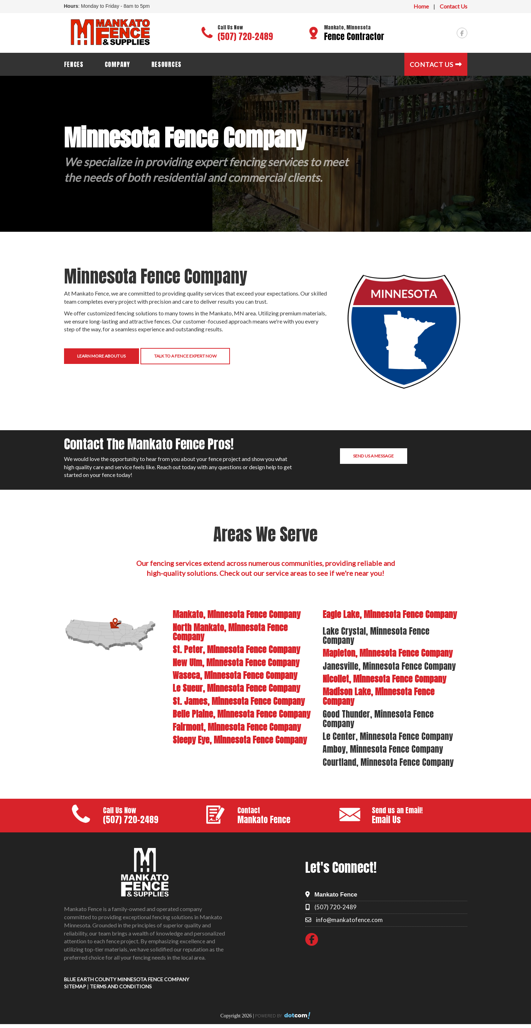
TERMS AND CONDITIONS (121, 986)
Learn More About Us (101, 356)
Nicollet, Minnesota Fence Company (384, 679)
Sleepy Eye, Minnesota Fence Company (240, 740)
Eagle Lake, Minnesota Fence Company (390, 614)
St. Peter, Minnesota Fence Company (236, 649)
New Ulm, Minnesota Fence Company (236, 662)
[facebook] (462, 33)
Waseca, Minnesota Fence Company (235, 675)
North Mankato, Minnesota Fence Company (230, 632)
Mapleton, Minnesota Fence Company (387, 653)
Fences (73, 64)
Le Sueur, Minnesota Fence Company (236, 688)
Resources (166, 64)
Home (421, 6)
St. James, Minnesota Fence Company (239, 701)
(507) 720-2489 (245, 36)
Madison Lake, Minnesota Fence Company (378, 696)
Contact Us (453, 6)
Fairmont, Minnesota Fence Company (237, 727)
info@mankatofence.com (349, 919)
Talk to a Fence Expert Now (185, 356)
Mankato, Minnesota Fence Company (236, 614)
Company (117, 64)
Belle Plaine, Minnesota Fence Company (241, 714)
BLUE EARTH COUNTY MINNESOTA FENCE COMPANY (126, 979)
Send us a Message (373, 456)
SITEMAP (75, 986)
